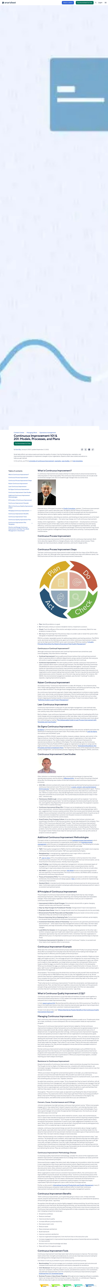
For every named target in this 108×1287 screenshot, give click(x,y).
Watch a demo (68, 3)
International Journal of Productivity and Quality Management (73, 1185)
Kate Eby (18, 449)
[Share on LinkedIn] (89, 449)
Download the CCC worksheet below (51, 1274)
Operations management (47, 433)
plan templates (78, 461)
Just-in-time (46, 858)
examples (58, 461)
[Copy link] (92, 449)
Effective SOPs (69, 778)
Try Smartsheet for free (84, 3)
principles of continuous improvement (41, 461)
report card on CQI (49, 1003)
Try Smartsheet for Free (22, 444)
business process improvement (82, 840)
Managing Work (32, 433)
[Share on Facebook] (82, 449)
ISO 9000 (70, 871)
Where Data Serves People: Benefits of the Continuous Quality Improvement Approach (68, 1011)
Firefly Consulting (69, 509)
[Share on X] (85, 449)
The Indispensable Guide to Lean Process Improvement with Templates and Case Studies (67, 721)
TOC (73, 879)
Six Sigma (41, 730)
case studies (66, 461)
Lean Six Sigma (92, 732)
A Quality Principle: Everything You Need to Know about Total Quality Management (66, 643)
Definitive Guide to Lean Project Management (53, 700)
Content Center (19, 433)
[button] (95, 3)
